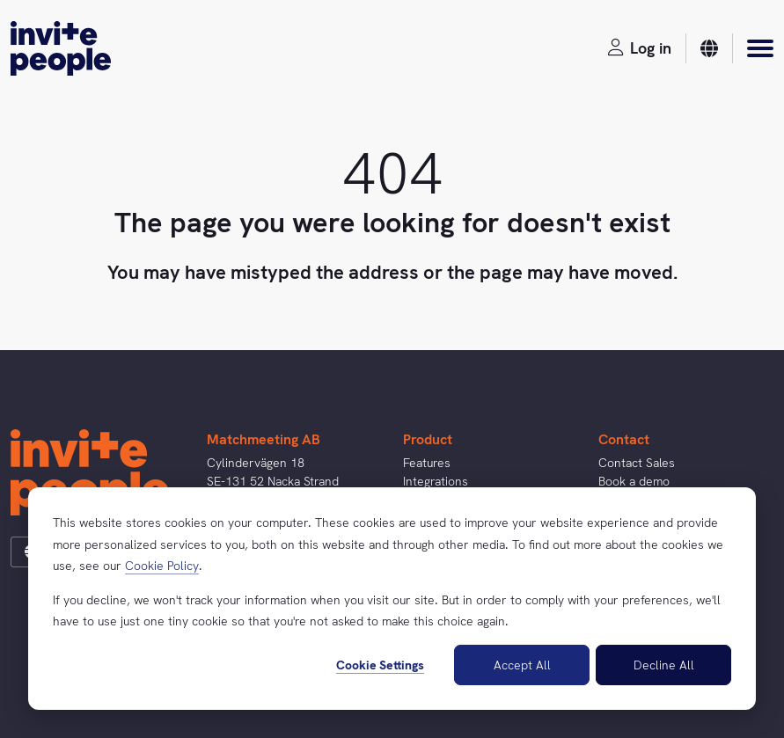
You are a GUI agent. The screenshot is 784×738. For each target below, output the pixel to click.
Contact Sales (636, 463)
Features (427, 463)
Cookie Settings (380, 665)
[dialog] (392, 598)
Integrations (435, 481)
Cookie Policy (162, 566)
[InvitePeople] (61, 48)
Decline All (664, 665)
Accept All (522, 665)
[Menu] (760, 48)
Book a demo (634, 481)
